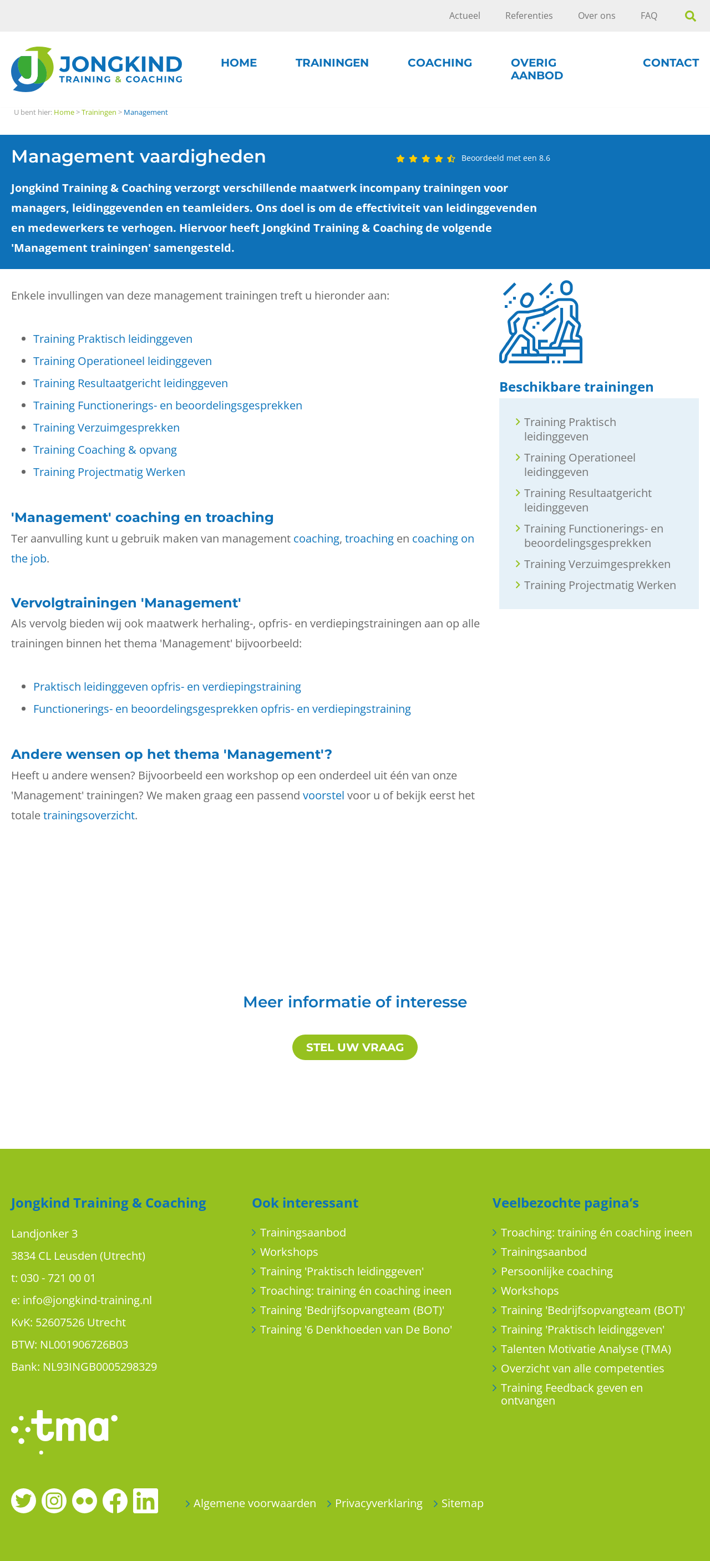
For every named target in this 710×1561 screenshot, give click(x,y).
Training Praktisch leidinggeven (112, 338)
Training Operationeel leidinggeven (122, 360)
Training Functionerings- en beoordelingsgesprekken (167, 405)
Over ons (597, 15)
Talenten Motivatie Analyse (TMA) (586, 1348)
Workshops (289, 1251)
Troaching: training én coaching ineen (356, 1290)
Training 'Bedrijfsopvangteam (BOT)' (352, 1310)
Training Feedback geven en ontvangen (572, 1394)
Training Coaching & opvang (105, 449)
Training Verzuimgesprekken (106, 427)
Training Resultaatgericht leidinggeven (130, 383)
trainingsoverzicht (89, 815)
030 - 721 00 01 (58, 1277)
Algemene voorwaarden (255, 1503)
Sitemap (463, 1503)
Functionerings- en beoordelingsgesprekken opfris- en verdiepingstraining (222, 708)
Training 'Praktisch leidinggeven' (342, 1271)
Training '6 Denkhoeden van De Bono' (356, 1329)
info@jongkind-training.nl (87, 1300)
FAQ (649, 15)
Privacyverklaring (379, 1503)
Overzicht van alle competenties (583, 1368)
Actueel (464, 15)
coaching (316, 538)
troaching (369, 538)
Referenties (529, 15)
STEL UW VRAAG (355, 1047)
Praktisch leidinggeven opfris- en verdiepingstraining (167, 686)
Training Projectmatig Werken (109, 471)
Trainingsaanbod (303, 1232)
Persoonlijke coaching (557, 1271)
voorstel (323, 795)
